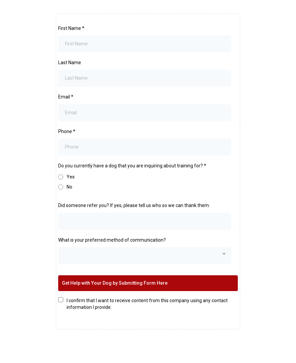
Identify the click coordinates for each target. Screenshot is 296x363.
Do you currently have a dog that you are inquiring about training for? (132, 165)
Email (65, 96)
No (69, 187)
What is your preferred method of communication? (112, 240)
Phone (66, 131)
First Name (71, 28)
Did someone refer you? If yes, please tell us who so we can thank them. (134, 205)
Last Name (69, 62)
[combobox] (144, 255)
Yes (71, 176)
